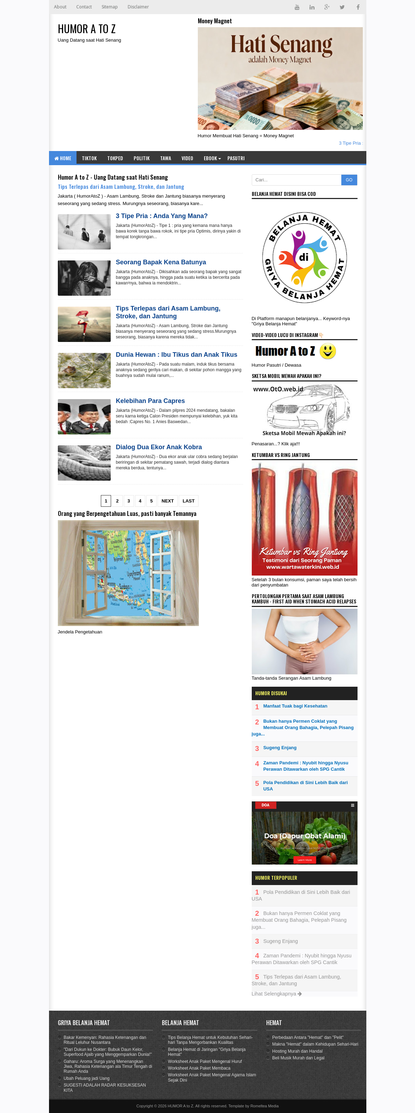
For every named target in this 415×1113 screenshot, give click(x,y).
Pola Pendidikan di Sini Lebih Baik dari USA (305, 786)
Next (167, 501)
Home (62, 158)
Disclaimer (138, 7)
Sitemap (110, 7)
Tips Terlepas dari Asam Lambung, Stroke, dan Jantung (121, 186)
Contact (84, 7)
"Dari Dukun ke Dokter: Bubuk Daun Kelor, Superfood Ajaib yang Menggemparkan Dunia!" (108, 1052)
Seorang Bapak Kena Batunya (161, 262)
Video (187, 158)
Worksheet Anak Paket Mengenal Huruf (205, 1061)
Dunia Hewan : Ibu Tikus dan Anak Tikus (177, 354)
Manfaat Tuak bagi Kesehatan (295, 706)
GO (349, 180)
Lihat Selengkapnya (277, 994)
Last (189, 501)
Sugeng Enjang (280, 747)
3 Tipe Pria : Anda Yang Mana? (162, 215)
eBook (210, 158)
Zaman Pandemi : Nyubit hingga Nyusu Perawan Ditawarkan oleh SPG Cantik (305, 766)
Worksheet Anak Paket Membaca (199, 1068)
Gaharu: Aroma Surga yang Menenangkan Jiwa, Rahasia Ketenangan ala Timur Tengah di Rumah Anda (108, 1066)
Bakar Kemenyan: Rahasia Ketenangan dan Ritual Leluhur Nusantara (105, 1040)
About (60, 7)
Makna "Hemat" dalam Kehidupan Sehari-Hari (315, 1044)
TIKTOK (89, 158)
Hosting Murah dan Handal (297, 1051)
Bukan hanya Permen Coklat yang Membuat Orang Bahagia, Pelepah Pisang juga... (303, 727)
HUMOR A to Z (181, 1106)
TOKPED (115, 158)
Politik (141, 158)
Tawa (165, 158)
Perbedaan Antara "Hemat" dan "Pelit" (308, 1037)
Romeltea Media (264, 1106)
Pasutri (236, 158)
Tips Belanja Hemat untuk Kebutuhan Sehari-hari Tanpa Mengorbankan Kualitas (210, 1040)
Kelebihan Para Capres (150, 400)
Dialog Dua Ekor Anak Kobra (159, 447)
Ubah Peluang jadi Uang (87, 1078)
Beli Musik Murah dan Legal (298, 1057)
